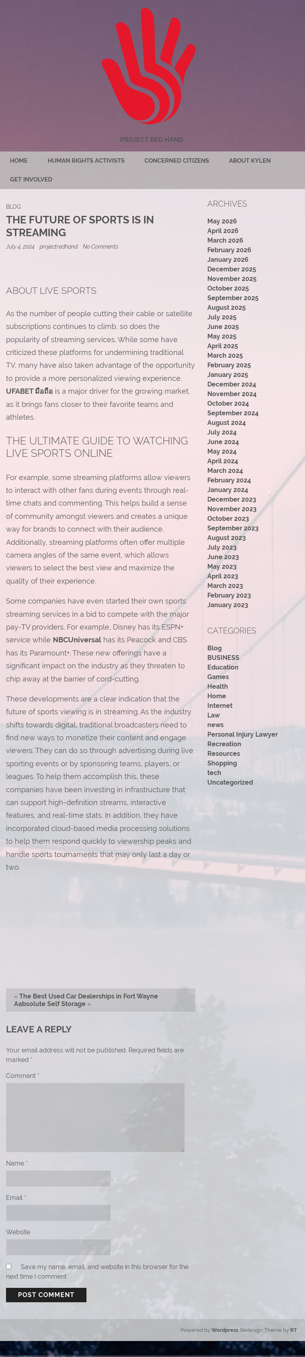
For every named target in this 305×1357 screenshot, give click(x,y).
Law (213, 715)
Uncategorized (230, 782)
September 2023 (233, 528)
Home (19, 160)
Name (17, 1163)
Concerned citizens (176, 160)
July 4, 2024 (21, 246)
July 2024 (222, 432)
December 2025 (231, 269)
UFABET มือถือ (29, 391)
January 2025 (227, 375)
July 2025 (222, 317)
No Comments (100, 246)
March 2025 (225, 355)
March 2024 (225, 470)
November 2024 (232, 394)
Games (218, 677)
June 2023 (223, 557)
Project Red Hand (151, 139)
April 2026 (223, 231)
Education (223, 667)
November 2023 (232, 509)
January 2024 (227, 490)
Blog (13, 206)
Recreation (224, 744)
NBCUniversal (77, 640)
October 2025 (228, 288)
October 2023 (228, 518)
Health (217, 686)
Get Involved (31, 179)
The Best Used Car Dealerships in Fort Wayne (88, 996)
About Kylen (250, 160)
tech (214, 773)
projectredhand (59, 246)
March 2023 (225, 586)
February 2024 (229, 480)
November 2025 (232, 279)
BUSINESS (223, 658)
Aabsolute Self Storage (50, 1004)
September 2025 (233, 298)
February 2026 (229, 250)
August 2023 (226, 538)
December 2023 (231, 499)
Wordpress (224, 1330)
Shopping (222, 763)
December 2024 (231, 384)
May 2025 (222, 336)
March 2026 (225, 240)
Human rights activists (86, 160)
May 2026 (222, 221)
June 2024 (223, 442)
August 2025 (226, 307)
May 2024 (222, 451)
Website (18, 1232)
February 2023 (229, 595)
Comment (22, 1076)
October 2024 (228, 403)
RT (293, 1330)
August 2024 (226, 422)
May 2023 (222, 566)
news (215, 725)
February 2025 (229, 365)
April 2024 (222, 461)
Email (16, 1198)
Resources (223, 753)
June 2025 (223, 327)
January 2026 (228, 259)
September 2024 (233, 413)
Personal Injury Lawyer (242, 734)
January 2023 (227, 605)
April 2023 (222, 576)
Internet (220, 705)
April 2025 (222, 346)
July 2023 (222, 547)
